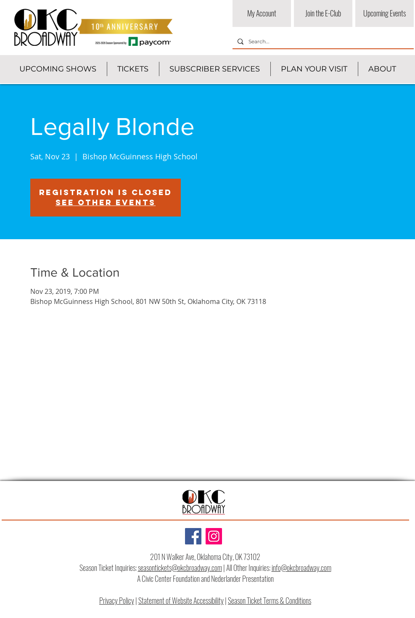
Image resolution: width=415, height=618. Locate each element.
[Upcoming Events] (384, 13)
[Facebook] (193, 536)
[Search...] (322, 42)
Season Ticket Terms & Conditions (269, 600)
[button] (58, 69)
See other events (106, 202)
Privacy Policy (116, 600)
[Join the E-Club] (323, 13)
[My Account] (262, 13)
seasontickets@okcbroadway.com (180, 567)
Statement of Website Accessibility (181, 600)
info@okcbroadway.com (301, 567)
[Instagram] (214, 536)
